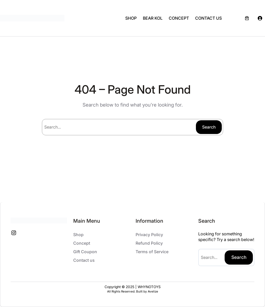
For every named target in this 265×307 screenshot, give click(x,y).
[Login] (260, 18)
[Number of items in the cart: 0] (247, 18)
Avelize (153, 291)
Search (209, 127)
